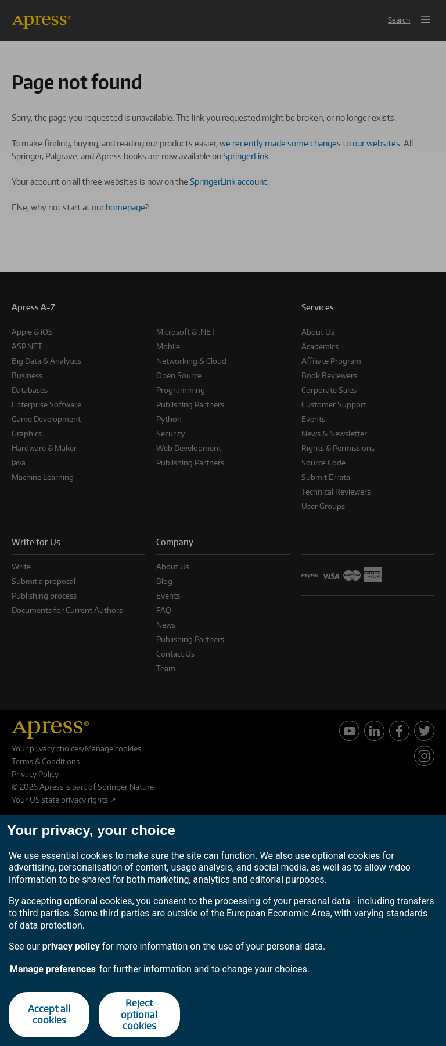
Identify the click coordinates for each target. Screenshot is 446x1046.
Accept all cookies (49, 1014)
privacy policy (71, 946)
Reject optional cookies (139, 1014)
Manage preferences (53, 969)
